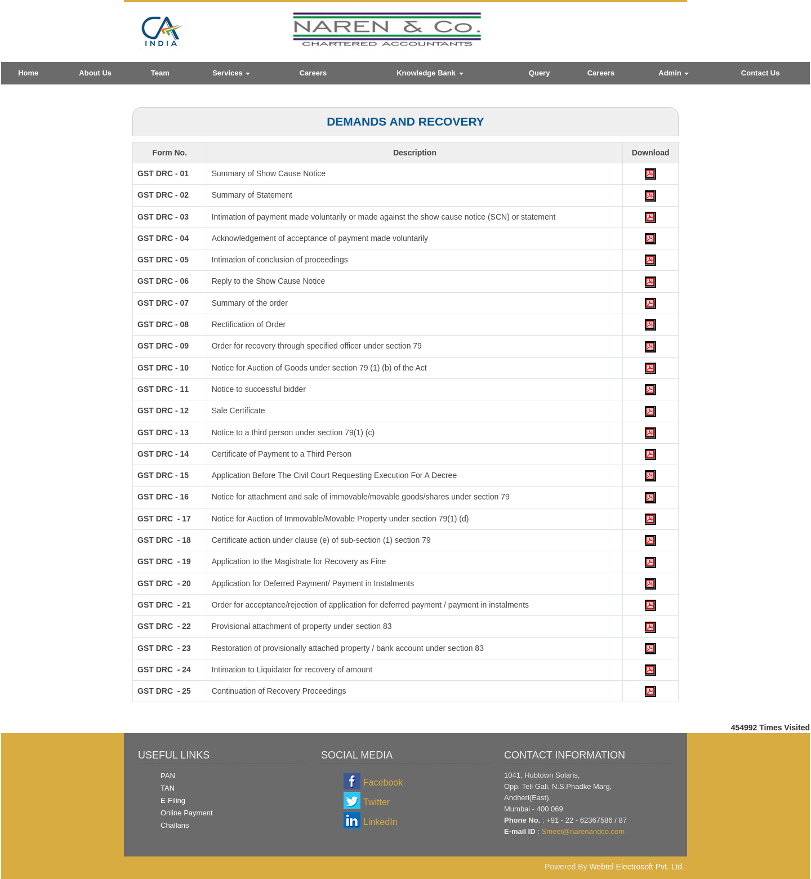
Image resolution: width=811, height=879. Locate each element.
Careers (313, 73)
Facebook (383, 782)
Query (539, 73)
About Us (95, 73)
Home (28, 73)
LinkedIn (380, 822)
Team (160, 73)
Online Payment (187, 813)
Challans (175, 825)
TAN (168, 788)
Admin (673, 73)
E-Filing (173, 800)
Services (231, 73)
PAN (168, 775)
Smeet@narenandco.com (583, 831)
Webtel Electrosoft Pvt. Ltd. (636, 866)
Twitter (376, 802)
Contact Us (760, 73)
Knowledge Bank (429, 73)
